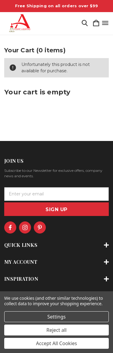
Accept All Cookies (56, 343)
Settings (56, 316)
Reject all (56, 330)
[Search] (84, 23)
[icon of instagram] (25, 227)
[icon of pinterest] (40, 227)
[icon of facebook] (10, 227)
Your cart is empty (37, 92)
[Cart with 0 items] (96, 23)
